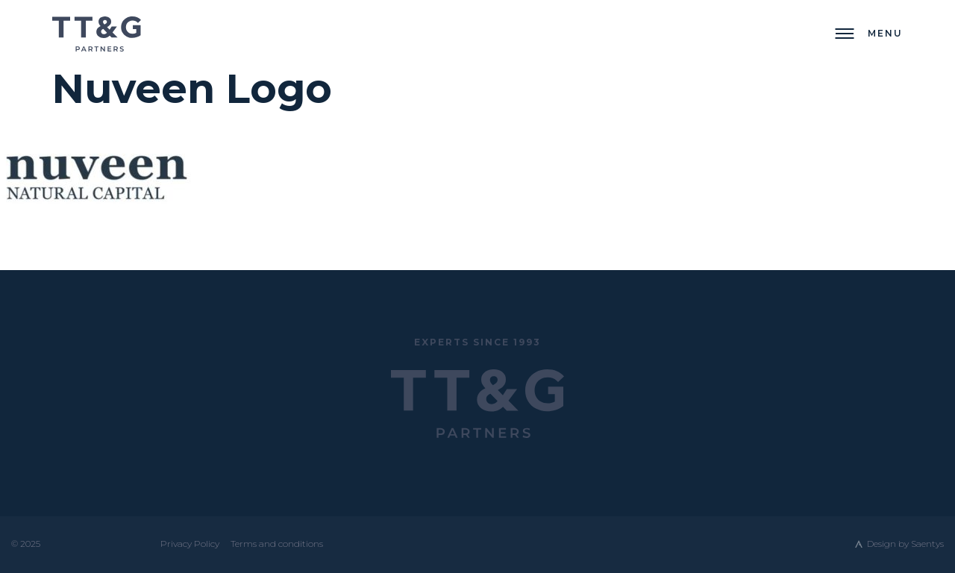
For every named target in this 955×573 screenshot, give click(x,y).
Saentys (927, 543)
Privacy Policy (189, 543)
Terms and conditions (277, 543)
